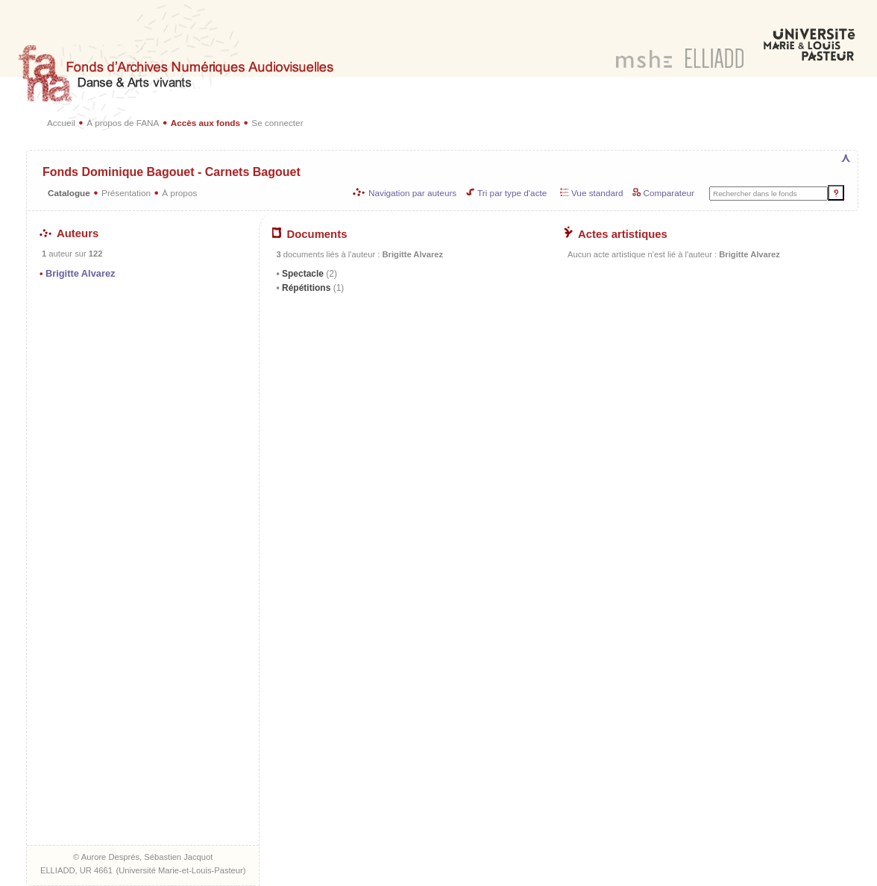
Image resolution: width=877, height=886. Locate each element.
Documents (309, 234)
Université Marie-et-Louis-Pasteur (181, 870)
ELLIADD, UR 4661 (76, 870)
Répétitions (312, 288)
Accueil (61, 123)
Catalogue (69, 193)
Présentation (126, 193)
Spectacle (308, 273)
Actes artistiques (615, 234)
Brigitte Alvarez (80, 273)
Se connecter (277, 123)
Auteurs (69, 233)
